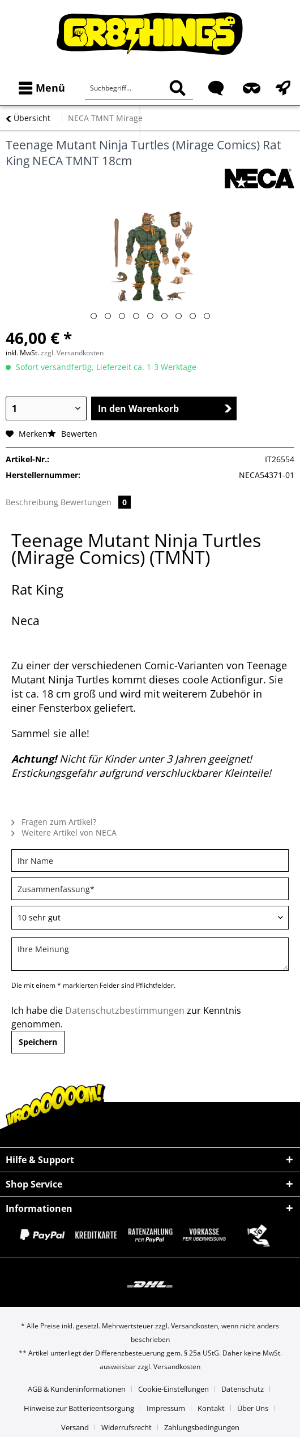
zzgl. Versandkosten (72, 353)
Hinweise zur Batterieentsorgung (79, 1408)
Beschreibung (32, 502)
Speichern (38, 1041)
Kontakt (211, 1408)
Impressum (166, 1408)
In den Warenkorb (165, 408)
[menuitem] (39, 88)
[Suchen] (177, 88)
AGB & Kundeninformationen (77, 1389)
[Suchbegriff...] (139, 88)
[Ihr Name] (150, 860)
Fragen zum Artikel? (53, 821)
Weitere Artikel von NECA (64, 832)
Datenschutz (242, 1389)
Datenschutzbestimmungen (125, 1010)
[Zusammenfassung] (150, 888)
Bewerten (72, 433)
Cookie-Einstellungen (173, 1389)
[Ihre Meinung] (150, 954)
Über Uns (252, 1408)
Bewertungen (96, 502)
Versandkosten (194, 1326)
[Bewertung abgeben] (150, 918)
